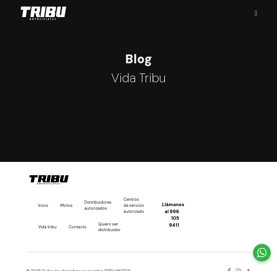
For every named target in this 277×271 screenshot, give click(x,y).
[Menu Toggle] (256, 13)
